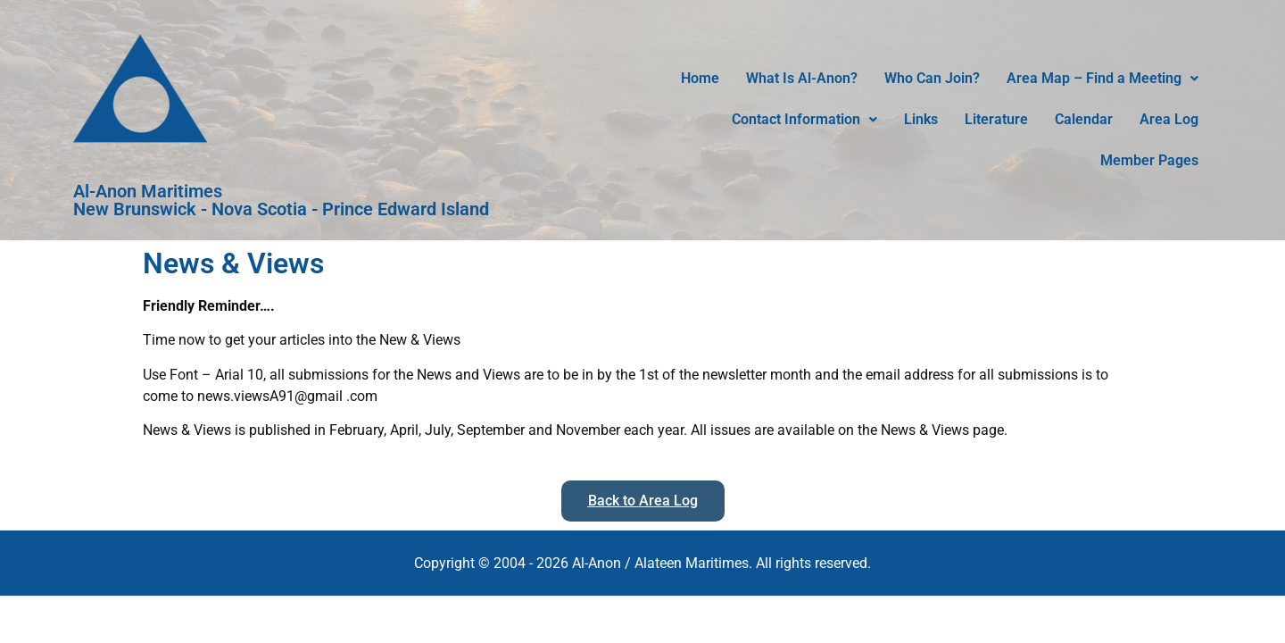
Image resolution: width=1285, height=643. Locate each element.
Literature (996, 119)
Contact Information (804, 119)
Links (921, 119)
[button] (1102, 78)
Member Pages (1149, 160)
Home (700, 78)
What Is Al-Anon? (802, 78)
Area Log (1169, 119)
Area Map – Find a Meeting (1102, 78)
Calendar (1084, 119)
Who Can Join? (932, 78)
